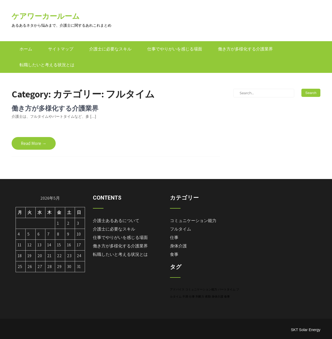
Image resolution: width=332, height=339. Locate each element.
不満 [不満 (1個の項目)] (185, 296)
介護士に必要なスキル (110, 49)
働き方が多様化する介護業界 (245, 49)
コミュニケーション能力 (193, 220)
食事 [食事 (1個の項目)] (227, 296)
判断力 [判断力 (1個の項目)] (200, 296)
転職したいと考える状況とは (47, 65)
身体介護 (178, 246)
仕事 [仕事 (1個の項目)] (192, 296)
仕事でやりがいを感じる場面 (174, 49)
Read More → (33, 143)
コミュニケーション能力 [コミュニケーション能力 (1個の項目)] (201, 289)
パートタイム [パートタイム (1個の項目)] (226, 289)
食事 (174, 254)
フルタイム (180, 229)
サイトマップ (60, 49)
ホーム (26, 49)
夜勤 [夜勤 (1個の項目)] (208, 296)
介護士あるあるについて (116, 220)
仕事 (174, 237)
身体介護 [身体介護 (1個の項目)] (217, 296)
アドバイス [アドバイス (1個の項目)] (177, 289)
